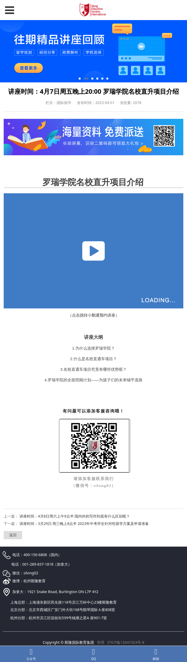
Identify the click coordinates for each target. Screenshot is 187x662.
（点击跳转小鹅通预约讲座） (93, 315)
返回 (13, 534)
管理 (100, 642)
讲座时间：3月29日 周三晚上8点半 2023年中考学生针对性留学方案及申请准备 (84, 523)
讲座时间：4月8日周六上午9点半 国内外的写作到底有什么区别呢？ (74, 516)
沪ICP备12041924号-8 (125, 642)
